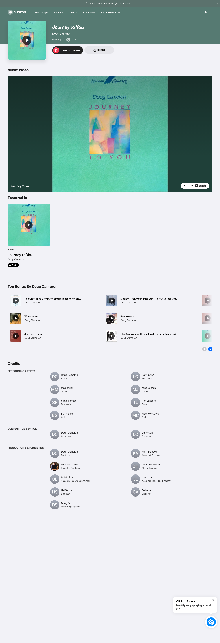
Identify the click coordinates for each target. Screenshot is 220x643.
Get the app (41, 12)
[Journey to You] (26, 40)
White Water (31, 316)
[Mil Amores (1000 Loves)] (208, 301)
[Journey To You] (54, 336)
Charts (73, 12)
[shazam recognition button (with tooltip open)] (211, 622)
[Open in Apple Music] (67, 50)
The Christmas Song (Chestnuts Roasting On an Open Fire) (58, 298)
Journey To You (33, 334)
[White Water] (54, 318)
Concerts (59, 12)
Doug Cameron (32, 302)
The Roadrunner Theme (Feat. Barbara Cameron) (148, 334)
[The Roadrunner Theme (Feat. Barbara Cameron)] (150, 336)
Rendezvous (127, 316)
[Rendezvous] (150, 318)
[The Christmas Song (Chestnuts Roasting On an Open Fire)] (54, 301)
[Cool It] (208, 336)
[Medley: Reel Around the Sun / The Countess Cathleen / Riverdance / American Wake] (150, 301)
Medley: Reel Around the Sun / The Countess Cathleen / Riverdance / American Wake (168, 298)
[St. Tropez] (208, 318)
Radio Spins (89, 12)
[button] (217, 3)
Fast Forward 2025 (110, 12)
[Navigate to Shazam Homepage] (18, 12)
